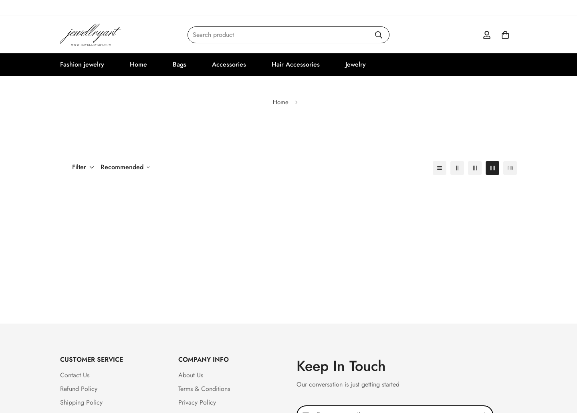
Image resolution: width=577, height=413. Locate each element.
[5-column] (510, 168)
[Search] (378, 35)
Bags (179, 64)
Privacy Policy (197, 402)
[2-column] (457, 168)
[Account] (487, 35)
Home (138, 64)
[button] (505, 35)
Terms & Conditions (204, 388)
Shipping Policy (81, 402)
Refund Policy (78, 388)
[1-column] (439, 168)
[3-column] (475, 168)
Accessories (229, 64)
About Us (190, 375)
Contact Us (74, 375)
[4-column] (492, 168)
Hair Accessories (296, 64)
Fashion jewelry (82, 64)
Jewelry (355, 64)
